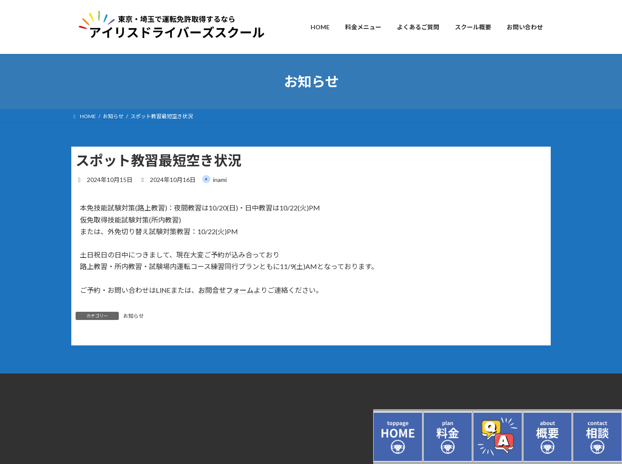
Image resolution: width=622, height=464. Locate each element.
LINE (163, 290)
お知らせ (133, 316)
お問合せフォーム (226, 290)
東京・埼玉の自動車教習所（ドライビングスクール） (133, 419)
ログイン (81, 398)
